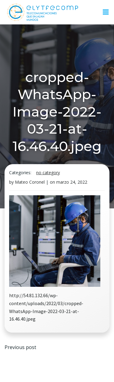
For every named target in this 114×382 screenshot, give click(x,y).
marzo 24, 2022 (71, 182)
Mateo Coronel (30, 182)
